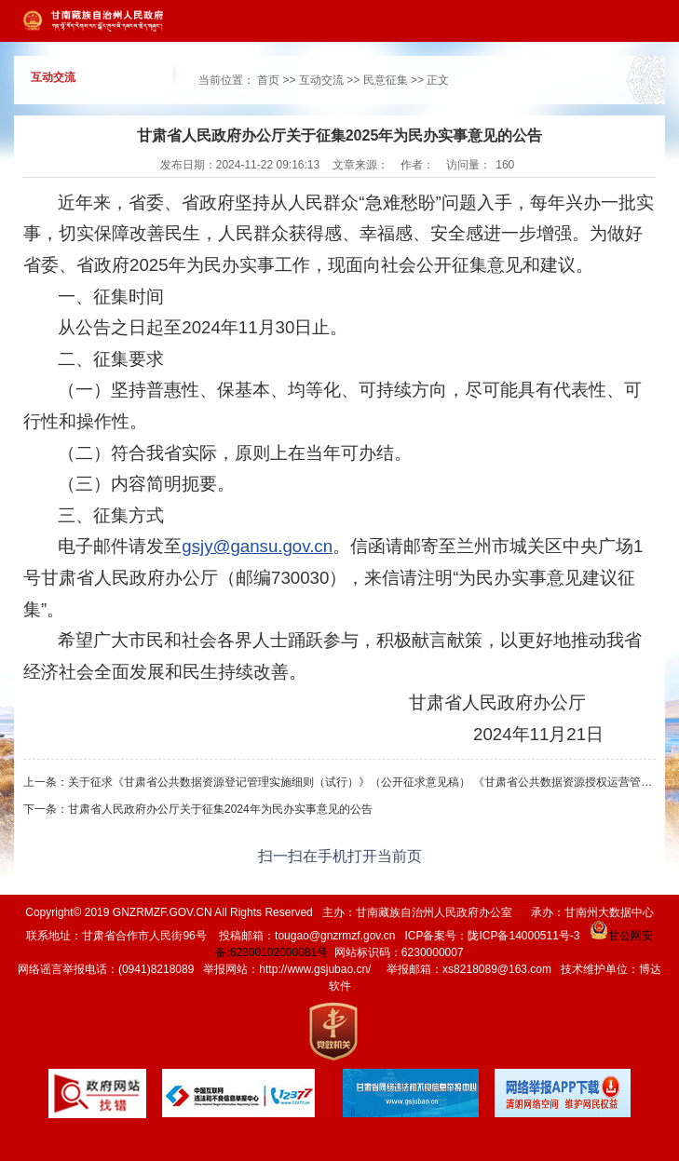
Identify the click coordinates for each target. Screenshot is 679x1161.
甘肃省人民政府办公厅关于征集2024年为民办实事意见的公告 (220, 809)
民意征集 (385, 80)
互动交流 (321, 80)
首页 (268, 80)
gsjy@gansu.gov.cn (257, 546)
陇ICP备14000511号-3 (523, 935)
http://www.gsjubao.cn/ (315, 969)
